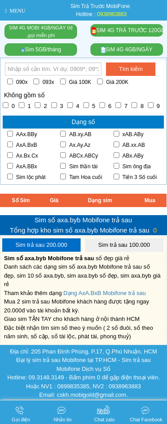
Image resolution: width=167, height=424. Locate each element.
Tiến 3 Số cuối (135, 177)
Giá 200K (112, 82)
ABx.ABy (128, 155)
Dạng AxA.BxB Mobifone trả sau (104, 293)
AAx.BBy (22, 134)
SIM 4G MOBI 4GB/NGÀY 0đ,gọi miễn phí (41, 31)
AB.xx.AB (129, 144)
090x (17, 82)
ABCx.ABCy (79, 155)
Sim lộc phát (26, 177)
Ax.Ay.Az (75, 144)
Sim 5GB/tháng (40, 49)
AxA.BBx (22, 166)
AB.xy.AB (75, 134)
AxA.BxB (22, 144)
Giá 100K (75, 82)
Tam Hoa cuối (81, 177)
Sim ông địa (132, 166)
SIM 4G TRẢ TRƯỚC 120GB (127, 31)
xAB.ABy (128, 134)
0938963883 (112, 14)
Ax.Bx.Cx (22, 155)
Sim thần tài (79, 166)
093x (43, 82)
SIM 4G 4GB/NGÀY (126, 49)
